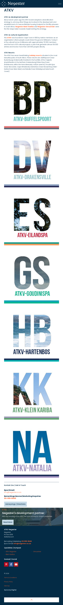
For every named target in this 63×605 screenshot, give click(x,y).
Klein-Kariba (10, 554)
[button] (31, 599)
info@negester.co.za (12, 492)
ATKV (9, 38)
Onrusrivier (37, 551)
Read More (7, 522)
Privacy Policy (8, 582)
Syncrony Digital (10, 590)
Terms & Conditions (10, 577)
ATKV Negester (11, 551)
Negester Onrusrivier (46, 27)
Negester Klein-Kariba (24, 27)
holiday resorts (35, 55)
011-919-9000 (10, 498)
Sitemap (7, 586)
